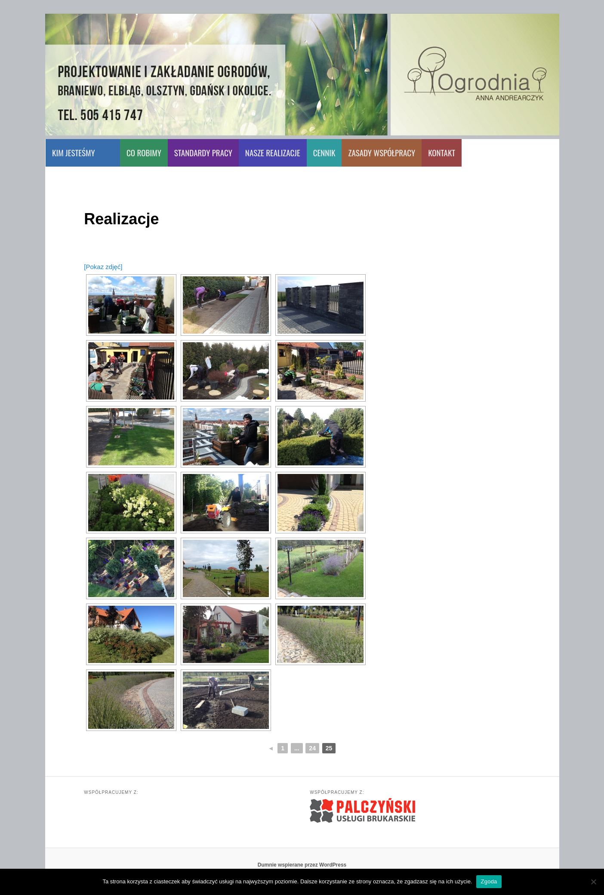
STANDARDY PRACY (203, 152)
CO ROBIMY (143, 152)
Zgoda (489, 881)
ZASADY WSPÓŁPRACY (381, 152)
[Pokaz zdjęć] (103, 266)
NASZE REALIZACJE (272, 152)
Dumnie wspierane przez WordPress (302, 865)
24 (312, 748)
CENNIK (324, 152)
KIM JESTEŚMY (73, 152)
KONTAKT (441, 152)
